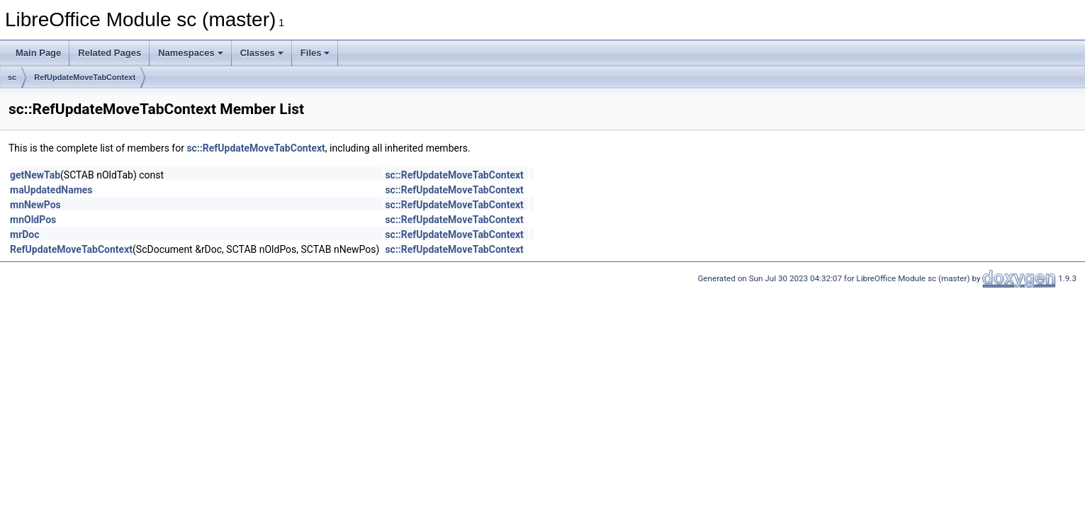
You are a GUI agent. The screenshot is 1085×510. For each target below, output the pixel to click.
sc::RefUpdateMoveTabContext (255, 148)
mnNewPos (35, 204)
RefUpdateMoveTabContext (84, 77)
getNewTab (35, 175)
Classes (261, 52)
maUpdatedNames (51, 190)
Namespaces (190, 52)
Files (315, 52)
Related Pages (109, 52)
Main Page (38, 52)
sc (12, 77)
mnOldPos (33, 219)
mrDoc (25, 234)
